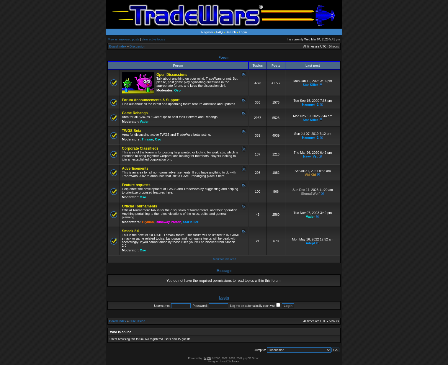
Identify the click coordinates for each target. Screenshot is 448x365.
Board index (117, 46)
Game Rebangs (135, 113)
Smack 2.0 (130, 231)
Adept (310, 243)
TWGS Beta (131, 131)
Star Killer (310, 84)
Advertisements (135, 168)
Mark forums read (224, 259)
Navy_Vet (310, 156)
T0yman (148, 222)
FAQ (219, 32)
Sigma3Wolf (310, 193)
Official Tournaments (139, 206)
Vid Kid (310, 174)
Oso (177, 90)
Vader (144, 121)
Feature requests (136, 185)
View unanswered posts (123, 39)
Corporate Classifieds (140, 148)
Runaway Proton (168, 222)
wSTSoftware (231, 361)
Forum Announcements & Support (151, 100)
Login (243, 32)
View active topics (153, 39)
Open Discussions (171, 75)
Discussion (137, 46)
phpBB (207, 358)
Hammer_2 (310, 104)
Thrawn (147, 139)
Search (231, 32)
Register (207, 32)
